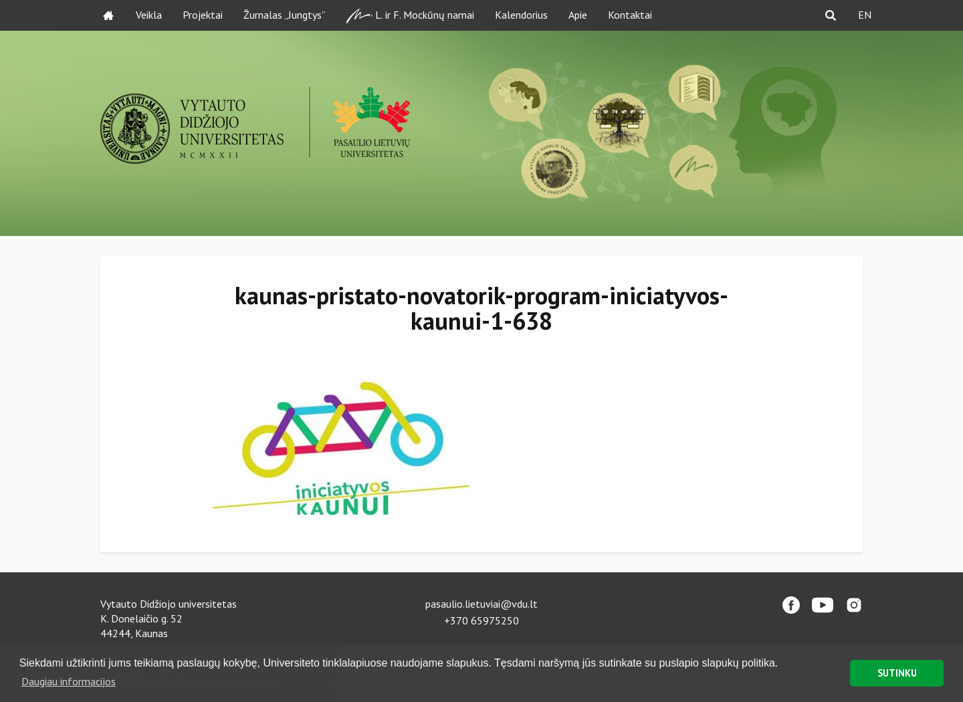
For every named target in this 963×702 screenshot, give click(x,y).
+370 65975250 (481, 620)
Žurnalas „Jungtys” (284, 14)
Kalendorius (521, 14)
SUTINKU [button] (897, 673)
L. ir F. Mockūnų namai (410, 15)
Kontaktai (630, 14)
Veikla (149, 14)
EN (864, 14)
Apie (577, 14)
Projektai (203, 14)
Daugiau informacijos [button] (68, 681)
